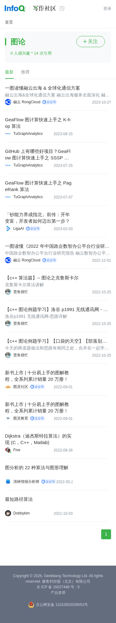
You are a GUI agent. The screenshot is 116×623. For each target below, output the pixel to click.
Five (16, 450)
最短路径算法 (19, 499)
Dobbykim (21, 513)
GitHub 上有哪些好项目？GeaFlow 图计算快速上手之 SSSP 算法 (38, 155)
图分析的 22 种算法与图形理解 (36, 467)
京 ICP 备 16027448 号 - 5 (58, 587)
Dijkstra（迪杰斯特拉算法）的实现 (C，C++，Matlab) (38, 439)
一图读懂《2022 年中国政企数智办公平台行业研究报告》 (57, 246)
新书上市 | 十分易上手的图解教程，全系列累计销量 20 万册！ (37, 376)
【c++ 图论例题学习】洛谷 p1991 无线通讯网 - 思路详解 (56, 310)
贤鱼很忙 (20, 292)
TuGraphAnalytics (28, 133)
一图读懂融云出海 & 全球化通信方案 (42, 88)
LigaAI (18, 228)
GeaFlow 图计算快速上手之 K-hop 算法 (38, 123)
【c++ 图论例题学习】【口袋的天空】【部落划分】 (53, 341)
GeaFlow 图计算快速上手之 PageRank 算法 (38, 186)
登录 (107, 9)
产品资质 (58, 592)
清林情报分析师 (26, 481)
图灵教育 (20, 418)
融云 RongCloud (26, 102)
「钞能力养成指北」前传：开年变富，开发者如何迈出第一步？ (37, 218)
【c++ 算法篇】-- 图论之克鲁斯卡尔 (42, 277)
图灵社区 (20, 387)
